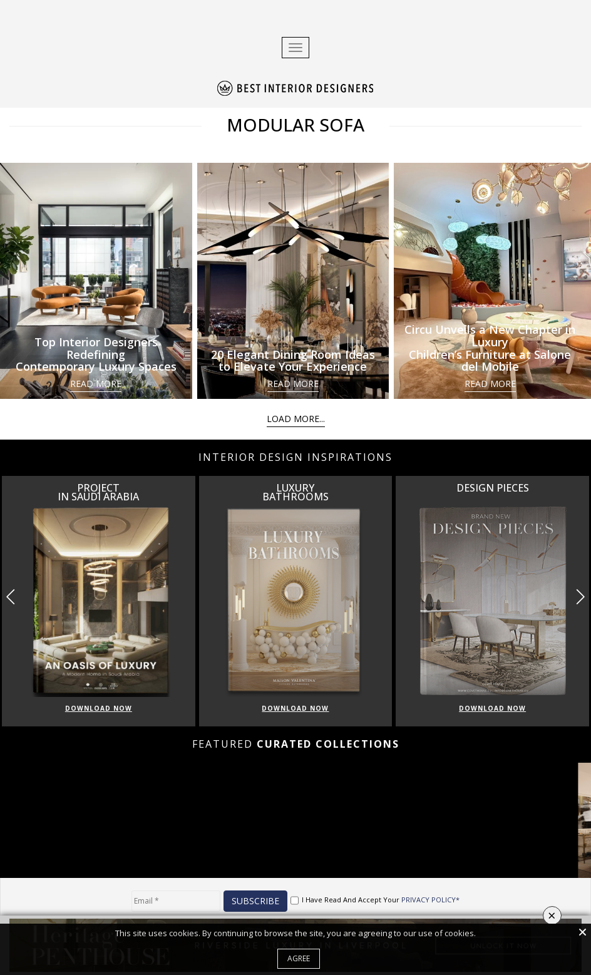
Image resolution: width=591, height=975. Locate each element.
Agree (298, 958)
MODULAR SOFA (295, 125)
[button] (580, 596)
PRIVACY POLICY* (430, 899)
